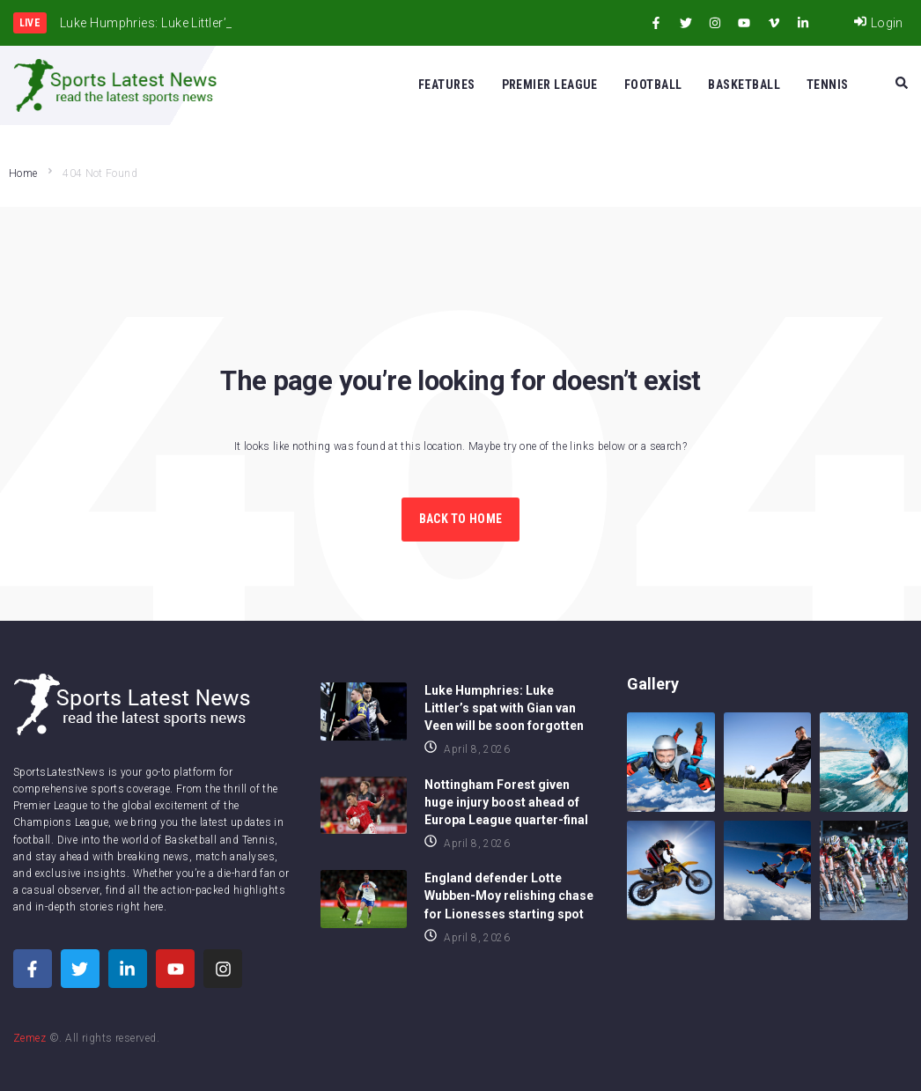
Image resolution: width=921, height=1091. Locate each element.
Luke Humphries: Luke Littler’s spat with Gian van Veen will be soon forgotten (504, 708)
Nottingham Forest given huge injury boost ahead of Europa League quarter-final (506, 802)
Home (23, 173)
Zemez (29, 1038)
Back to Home (460, 519)
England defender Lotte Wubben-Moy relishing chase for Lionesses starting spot (508, 895)
